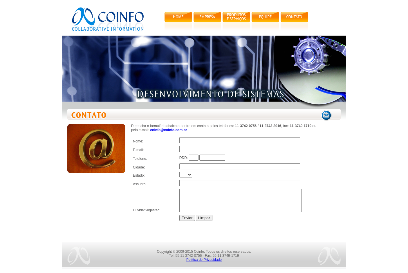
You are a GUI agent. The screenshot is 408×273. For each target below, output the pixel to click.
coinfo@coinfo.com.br (168, 130)
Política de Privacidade (204, 264)
